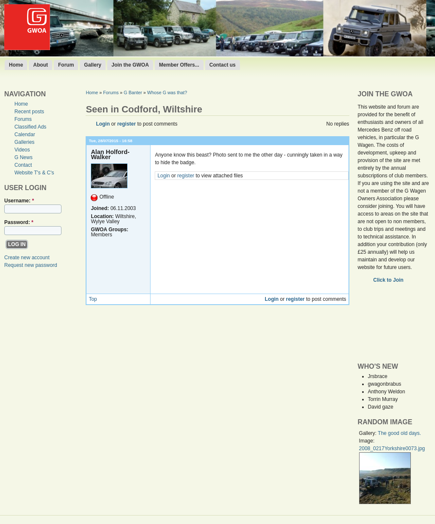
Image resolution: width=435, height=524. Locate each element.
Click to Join (389, 280)
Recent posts (29, 112)
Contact (23, 165)
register (126, 124)
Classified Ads (30, 127)
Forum (66, 65)
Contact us (222, 65)
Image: (367, 441)
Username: (19, 201)
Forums (23, 119)
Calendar (24, 134)
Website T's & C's (34, 173)
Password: (18, 222)
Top (93, 299)
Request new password (30, 265)
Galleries (24, 142)
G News (23, 157)
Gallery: (368, 433)
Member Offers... (179, 65)
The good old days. (399, 433)
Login (103, 124)
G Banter (133, 92)
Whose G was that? (167, 92)
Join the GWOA (130, 65)
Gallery (92, 65)
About (40, 65)
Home (16, 65)
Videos (22, 150)
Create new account (27, 258)
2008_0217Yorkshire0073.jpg (392, 448)
